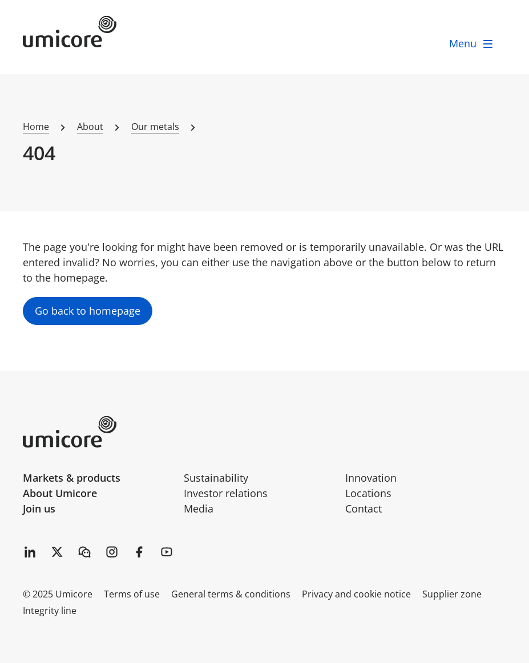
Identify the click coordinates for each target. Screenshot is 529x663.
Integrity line (49, 610)
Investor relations (226, 493)
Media (198, 508)
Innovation (371, 478)
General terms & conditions (230, 594)
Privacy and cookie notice (356, 594)
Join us (39, 508)
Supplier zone (452, 594)
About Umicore (60, 493)
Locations (368, 493)
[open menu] (472, 43)
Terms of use (132, 594)
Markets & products (71, 478)
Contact (363, 508)
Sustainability (216, 478)
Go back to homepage (87, 311)
